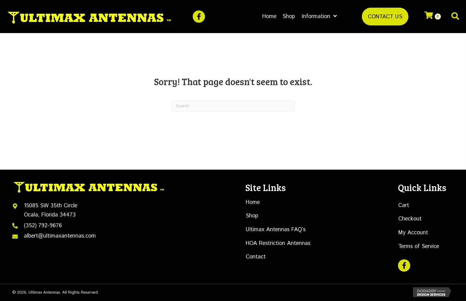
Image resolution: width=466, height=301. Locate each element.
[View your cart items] (432, 16)
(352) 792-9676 (43, 226)
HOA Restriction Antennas (278, 243)
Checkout (410, 219)
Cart (403, 205)
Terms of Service (418, 246)
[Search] (233, 106)
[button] (199, 16)
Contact (256, 257)
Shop (252, 216)
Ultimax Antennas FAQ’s (275, 230)
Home (253, 202)
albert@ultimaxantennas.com (60, 236)
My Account (413, 233)
